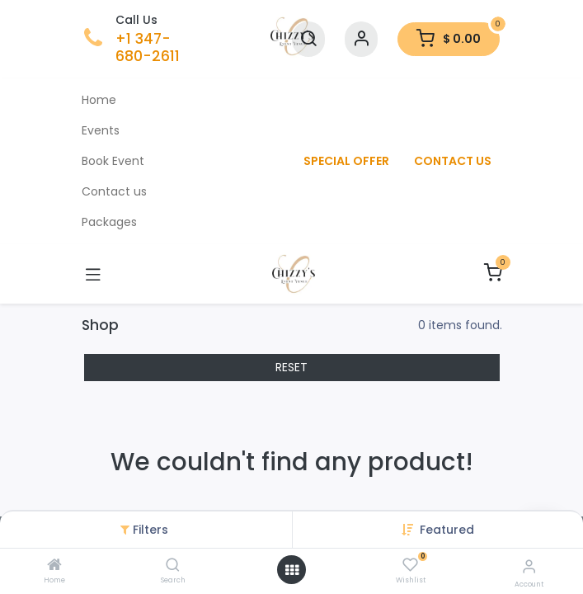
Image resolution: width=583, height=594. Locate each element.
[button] (447, 529)
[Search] (173, 566)
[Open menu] (292, 570)
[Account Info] (529, 566)
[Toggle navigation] (93, 274)
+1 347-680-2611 (147, 47)
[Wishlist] (410, 565)
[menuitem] (187, 100)
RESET (291, 367)
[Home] (54, 566)
